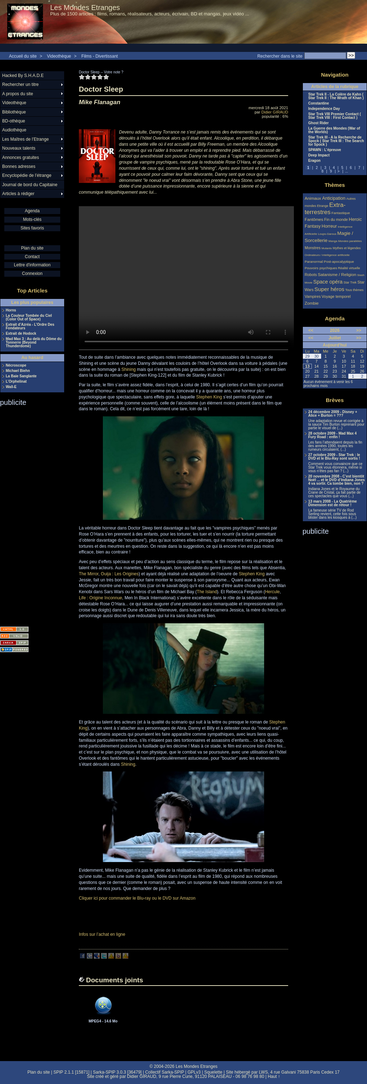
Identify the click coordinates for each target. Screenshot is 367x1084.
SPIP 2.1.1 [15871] (71, 1072)
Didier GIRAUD (274, 112)
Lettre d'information (32, 264)
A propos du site (17, 93)
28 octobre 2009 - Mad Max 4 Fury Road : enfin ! (332, 435)
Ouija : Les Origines (119, 573)
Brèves (335, 400)
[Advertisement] (28, 514)
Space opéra (328, 282)
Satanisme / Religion (337, 274)
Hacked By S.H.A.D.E (23, 75)
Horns (11, 310)
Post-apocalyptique (339, 261)
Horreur (329, 226)
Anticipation (333, 198)
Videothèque (59, 56)
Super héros (329, 289)
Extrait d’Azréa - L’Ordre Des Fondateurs (30, 326)
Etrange (323, 206)
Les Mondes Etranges (85, 7)
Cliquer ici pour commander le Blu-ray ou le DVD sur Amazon (137, 898)
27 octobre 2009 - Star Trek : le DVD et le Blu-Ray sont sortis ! (334, 456)
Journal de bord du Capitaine (29, 184)
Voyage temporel (336, 296)
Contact (32, 256)
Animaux (313, 198)
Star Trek (350, 282)
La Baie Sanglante (21, 376)
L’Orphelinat (16, 381)
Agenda (32, 210)
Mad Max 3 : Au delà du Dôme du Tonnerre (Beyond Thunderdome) (34, 342)
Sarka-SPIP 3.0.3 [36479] (117, 1072)
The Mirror (89, 573)
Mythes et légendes (347, 248)
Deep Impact (318, 155)
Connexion (32, 273)
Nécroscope (16, 365)
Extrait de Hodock (21, 333)
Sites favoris (32, 228)
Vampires (313, 296)
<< (310, 330)
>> (358, 330)
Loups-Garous (327, 234)
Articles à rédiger (18, 193)
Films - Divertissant (99, 56)
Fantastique (341, 213)
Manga (332, 241)
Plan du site (32, 248)
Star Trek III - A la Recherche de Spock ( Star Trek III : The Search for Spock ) (336, 141)
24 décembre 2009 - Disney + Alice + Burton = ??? (332, 413)
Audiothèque (14, 129)
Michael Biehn (18, 371)
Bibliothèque (14, 112)
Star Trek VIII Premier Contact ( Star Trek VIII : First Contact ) (334, 116)
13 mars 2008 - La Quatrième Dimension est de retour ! (332, 503)
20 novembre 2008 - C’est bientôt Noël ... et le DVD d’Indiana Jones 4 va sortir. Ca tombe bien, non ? (336, 480)
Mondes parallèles (350, 241)
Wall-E (11, 387)
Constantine (318, 103)
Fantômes (314, 219)
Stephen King (209, 397)
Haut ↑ (274, 1076)
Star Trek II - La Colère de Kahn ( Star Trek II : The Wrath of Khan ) (336, 96)
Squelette (213, 1072)
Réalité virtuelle (349, 268)
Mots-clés (32, 219)
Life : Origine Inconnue (100, 597)
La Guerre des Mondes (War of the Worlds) (334, 130)
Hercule (272, 591)
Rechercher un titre (20, 84)
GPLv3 (194, 1072)
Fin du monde (336, 219)
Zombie (312, 303)
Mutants (326, 248)
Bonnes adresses (18, 166)
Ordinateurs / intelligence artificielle (327, 255)
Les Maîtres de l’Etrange (25, 139)
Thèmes (335, 185)
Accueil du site (23, 56)
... (346, 171)
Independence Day (324, 109)
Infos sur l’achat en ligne (102, 934)
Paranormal (314, 261)
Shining (128, 369)
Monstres (312, 248)
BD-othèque (13, 121)
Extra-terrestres (325, 209)
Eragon (314, 161)
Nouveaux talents (18, 148)
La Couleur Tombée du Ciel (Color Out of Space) (29, 317)
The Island (207, 591)
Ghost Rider (318, 123)
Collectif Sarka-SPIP (164, 1072)
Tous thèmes (354, 290)
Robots (311, 274)
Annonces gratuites (20, 157)
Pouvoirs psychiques (321, 268)
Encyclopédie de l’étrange (26, 175)
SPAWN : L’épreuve (324, 150)
